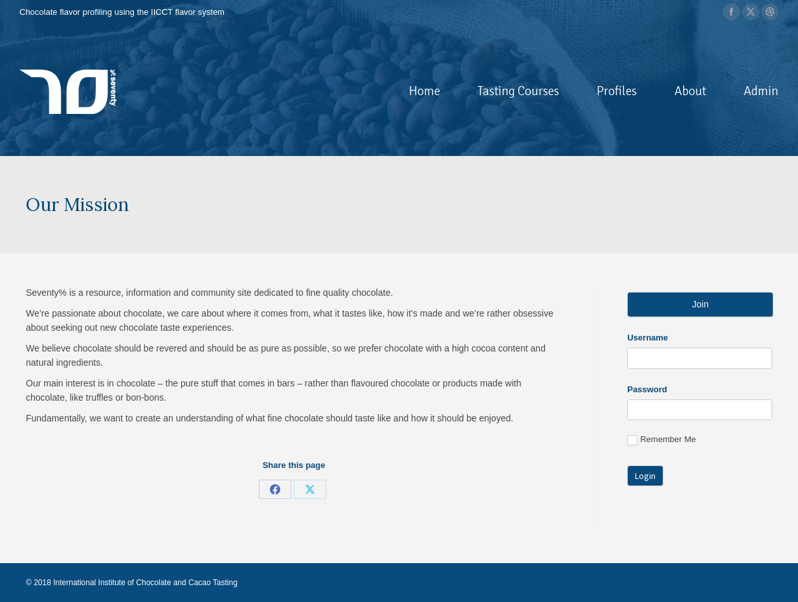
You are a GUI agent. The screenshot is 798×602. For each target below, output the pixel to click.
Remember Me (661, 439)
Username (647, 337)
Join (700, 304)
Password (647, 389)
